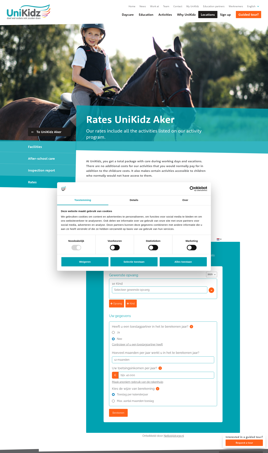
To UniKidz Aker (46, 132)
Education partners (214, 6)
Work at (154, 6)
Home (132, 6)
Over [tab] (185, 200)
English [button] (251, 6)
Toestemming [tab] (82, 200)
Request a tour (244, 442)
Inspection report (41, 170)
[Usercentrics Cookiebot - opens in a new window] (192, 188)
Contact (177, 6)
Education (146, 14)
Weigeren (85, 261)
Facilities (35, 147)
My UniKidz (192, 6)
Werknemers (236, 6)
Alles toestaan (183, 261)
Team (166, 6)
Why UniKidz (186, 14)
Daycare (128, 14)
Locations (208, 14)
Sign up (225, 14)
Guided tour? (248, 14)
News (142, 6)
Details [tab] (134, 200)
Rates (32, 182)
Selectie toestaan (134, 261)
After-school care (41, 158)
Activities (165, 14)
